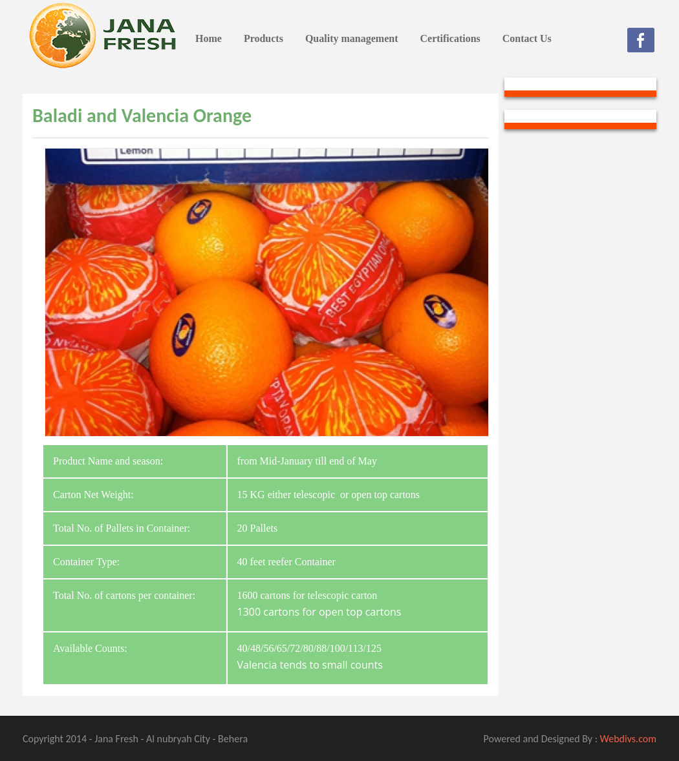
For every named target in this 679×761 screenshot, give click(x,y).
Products (263, 38)
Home (208, 38)
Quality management (351, 38)
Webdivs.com (628, 739)
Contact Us (527, 38)
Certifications (450, 38)
